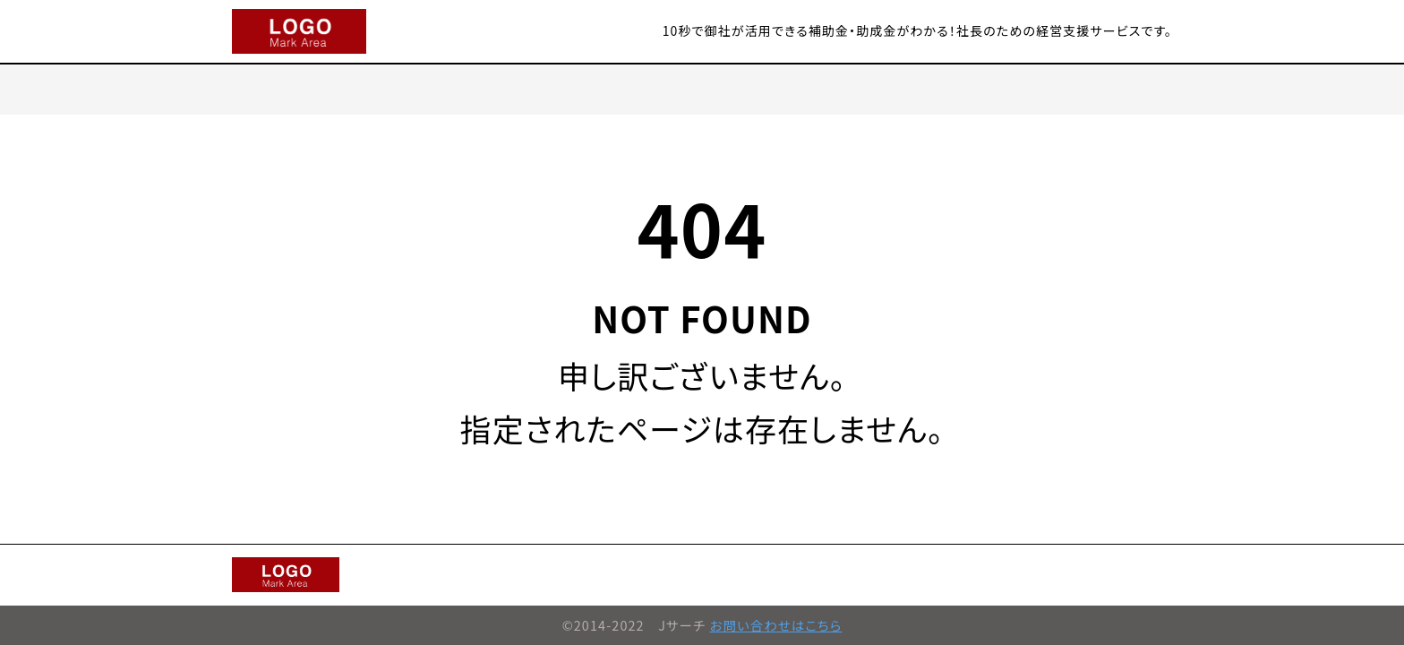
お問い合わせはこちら (776, 624)
